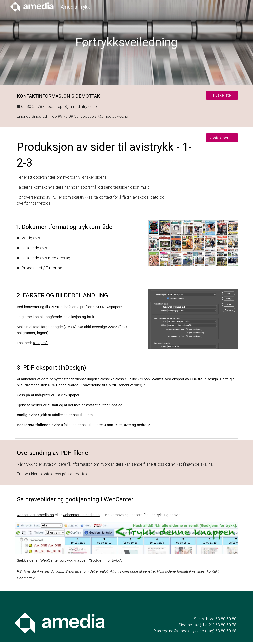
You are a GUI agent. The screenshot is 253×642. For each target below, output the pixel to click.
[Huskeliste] (222, 95)
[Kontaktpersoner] (222, 138)
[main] (126, 42)
